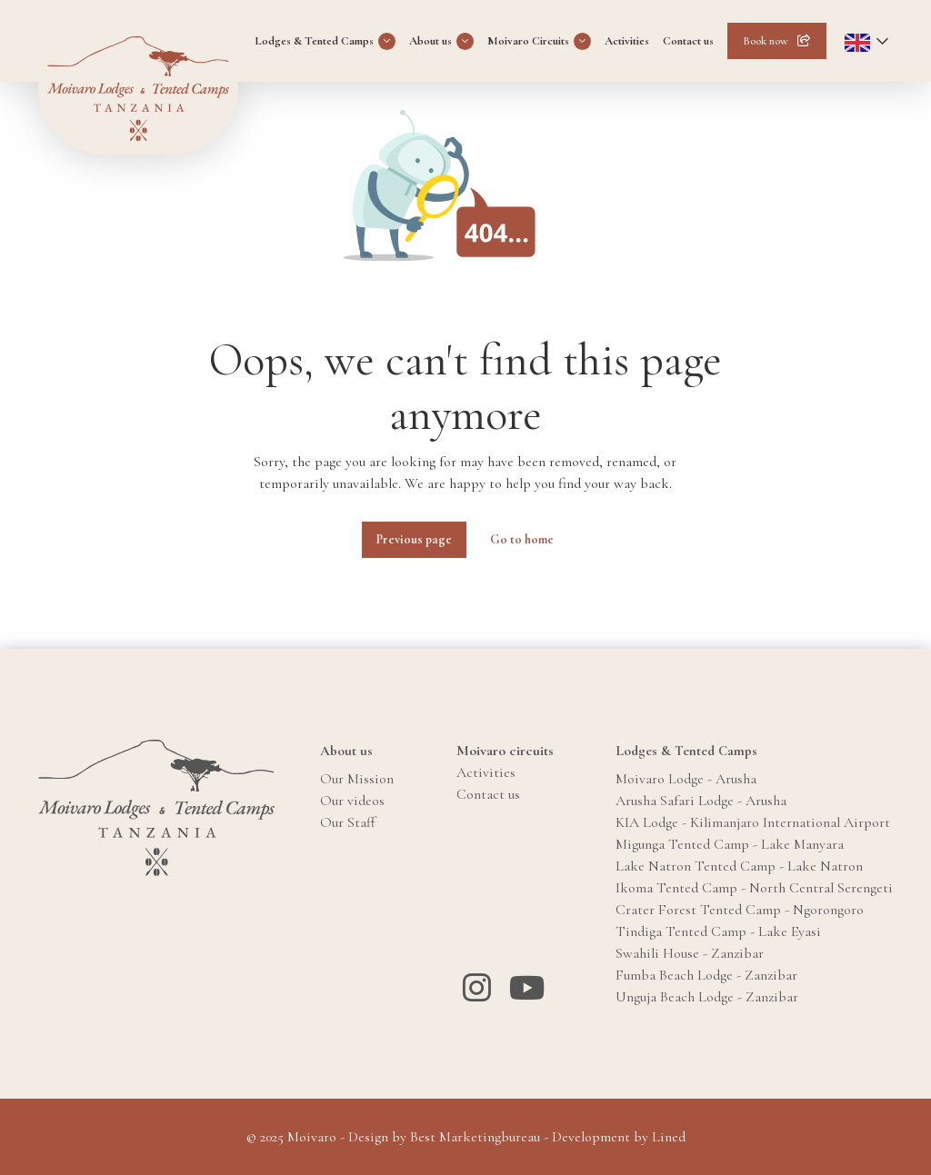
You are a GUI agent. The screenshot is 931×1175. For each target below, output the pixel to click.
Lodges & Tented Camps (314, 41)
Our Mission (357, 779)
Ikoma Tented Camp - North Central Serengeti (754, 888)
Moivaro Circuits (528, 41)
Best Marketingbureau (475, 1137)
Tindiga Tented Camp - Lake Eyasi (718, 931)
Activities (627, 41)
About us (430, 41)
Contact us (688, 41)
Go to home (522, 539)
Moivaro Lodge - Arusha (686, 779)
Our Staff (347, 822)
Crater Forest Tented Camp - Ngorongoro (740, 910)
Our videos (352, 801)
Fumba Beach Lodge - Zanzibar (706, 975)
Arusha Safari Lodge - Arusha (701, 801)
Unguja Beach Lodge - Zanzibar (707, 997)
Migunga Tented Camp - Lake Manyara (730, 844)
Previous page (414, 539)
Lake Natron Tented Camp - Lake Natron (739, 866)
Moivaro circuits (505, 751)
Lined (669, 1137)
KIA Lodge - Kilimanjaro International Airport (753, 822)
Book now (765, 41)
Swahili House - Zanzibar (690, 953)
